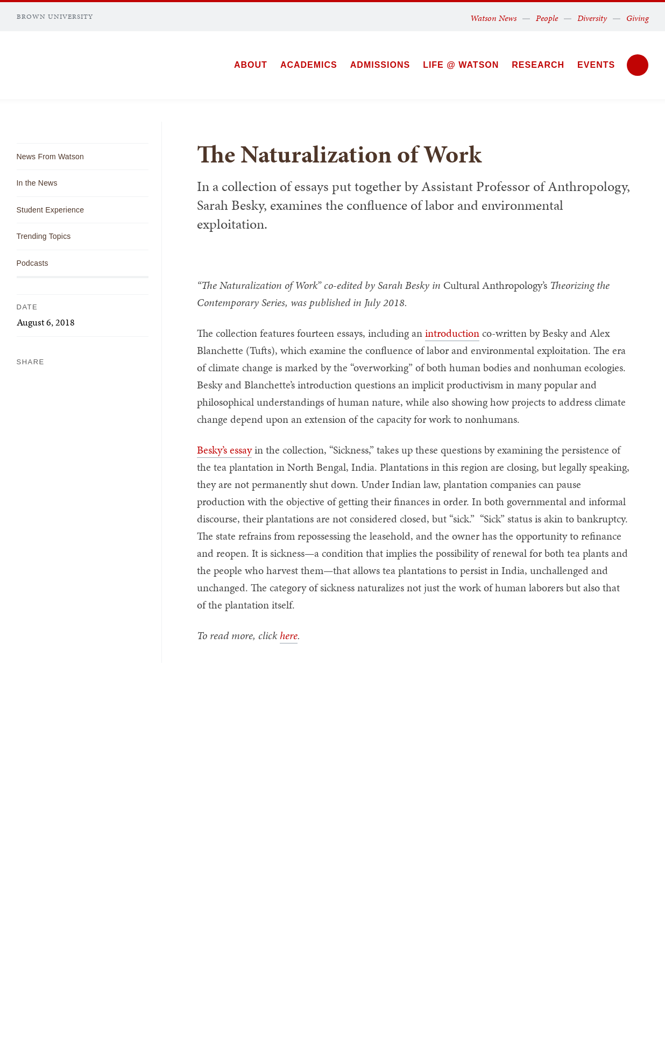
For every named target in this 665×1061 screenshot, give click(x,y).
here (289, 635)
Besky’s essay (224, 449)
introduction (452, 333)
